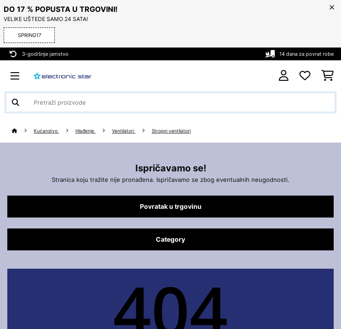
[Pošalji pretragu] (15, 102)
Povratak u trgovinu (171, 206)
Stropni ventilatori (171, 131)
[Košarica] (327, 76)
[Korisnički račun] (283, 75)
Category (170, 239)
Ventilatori (123, 131)
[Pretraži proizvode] (170, 102)
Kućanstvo (46, 131)
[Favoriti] (304, 76)
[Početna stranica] (23, 131)
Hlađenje (85, 131)
